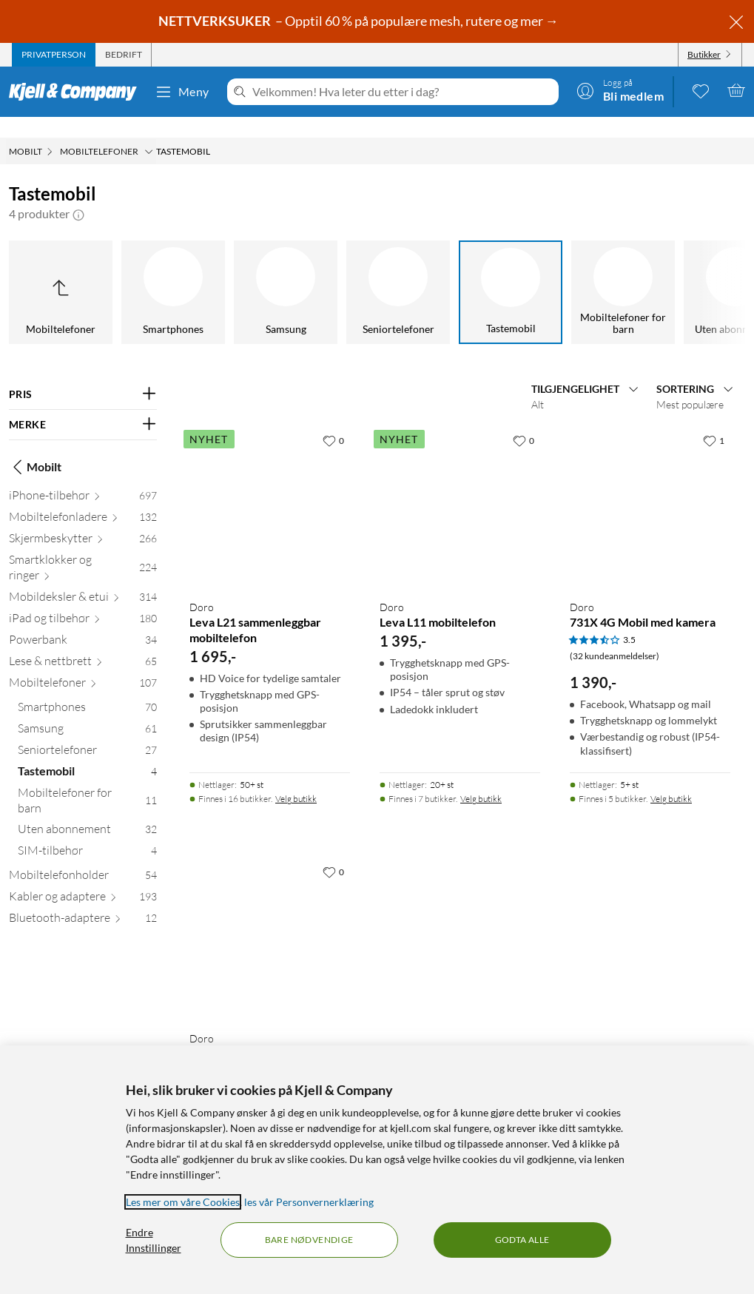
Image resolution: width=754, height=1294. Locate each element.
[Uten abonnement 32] (87, 811)
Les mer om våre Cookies (183, 1202)
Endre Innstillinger (153, 1240)
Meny (182, 92)
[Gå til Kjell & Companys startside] (77, 92)
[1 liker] (713, 419)
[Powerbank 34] (83, 622)
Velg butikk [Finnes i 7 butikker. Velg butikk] (481, 778)
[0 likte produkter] (700, 90)
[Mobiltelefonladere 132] (83, 499)
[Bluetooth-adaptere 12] (83, 900)
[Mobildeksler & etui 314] (83, 579)
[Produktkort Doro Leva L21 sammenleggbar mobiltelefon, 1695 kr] (270, 486)
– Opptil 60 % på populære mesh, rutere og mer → (359, 21)
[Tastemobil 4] (87, 753)
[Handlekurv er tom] (736, 90)
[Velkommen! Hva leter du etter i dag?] (402, 92)
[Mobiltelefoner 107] (83, 664)
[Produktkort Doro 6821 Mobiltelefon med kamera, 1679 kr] (270, 918)
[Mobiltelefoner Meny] (148, 131)
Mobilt (35, 446)
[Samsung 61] (87, 710)
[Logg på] (620, 90)
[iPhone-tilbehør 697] (83, 477)
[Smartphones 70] (87, 689)
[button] (78, 193)
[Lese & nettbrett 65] (83, 643)
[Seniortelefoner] (265, 271)
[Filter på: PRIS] (83, 374)
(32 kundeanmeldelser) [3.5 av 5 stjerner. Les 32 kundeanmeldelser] (614, 635)
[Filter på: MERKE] (83, 404)
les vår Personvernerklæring (309, 1202)
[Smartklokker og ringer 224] (83, 549)
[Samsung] (152, 271)
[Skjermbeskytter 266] (83, 520)
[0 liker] (333, 419)
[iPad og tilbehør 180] (83, 600)
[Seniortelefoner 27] (87, 732)
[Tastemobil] (377, 271)
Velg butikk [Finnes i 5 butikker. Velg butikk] (671, 778)
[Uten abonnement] (602, 271)
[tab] (53, 55)
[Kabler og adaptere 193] (83, 878)
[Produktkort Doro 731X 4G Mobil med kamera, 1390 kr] (650, 486)
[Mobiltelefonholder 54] (83, 857)
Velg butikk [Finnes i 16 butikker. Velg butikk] (296, 778)
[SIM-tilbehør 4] (87, 832)
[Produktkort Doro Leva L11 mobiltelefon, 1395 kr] (460, 486)
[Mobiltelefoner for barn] (490, 271)
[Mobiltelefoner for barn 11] (87, 782)
